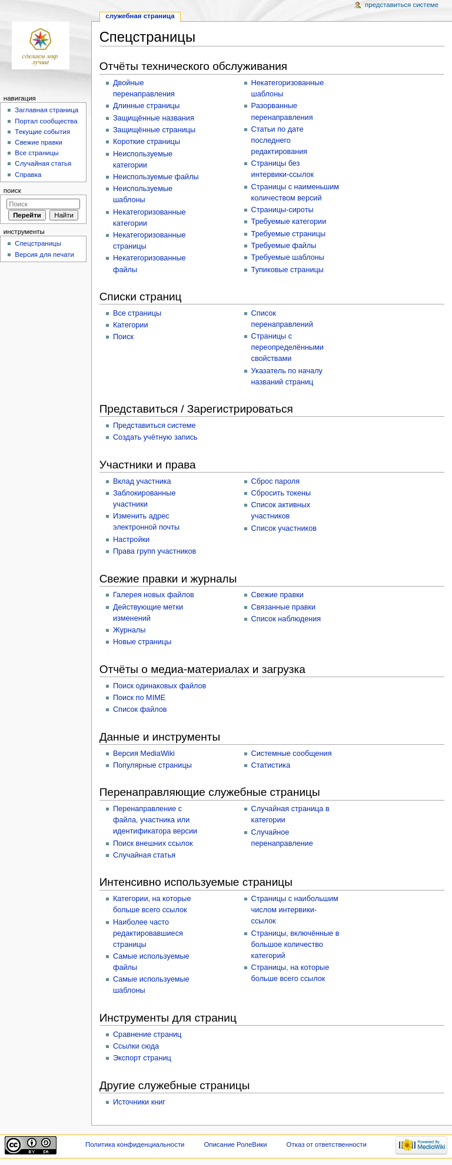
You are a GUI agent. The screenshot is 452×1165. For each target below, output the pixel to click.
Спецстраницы (38, 243)
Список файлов (140, 709)
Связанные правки (283, 607)
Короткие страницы (146, 142)
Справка (28, 174)
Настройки (131, 539)
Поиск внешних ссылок (153, 843)
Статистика (271, 765)
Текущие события (42, 131)
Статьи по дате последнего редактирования (279, 140)
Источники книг (139, 1102)
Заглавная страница (46, 109)
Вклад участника (142, 481)
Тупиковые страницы (287, 270)
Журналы (129, 630)
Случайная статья (144, 855)
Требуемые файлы (284, 246)
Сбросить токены (281, 493)
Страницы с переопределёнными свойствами (287, 347)
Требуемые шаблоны (287, 257)
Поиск (123, 337)
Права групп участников (154, 551)
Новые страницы (142, 642)
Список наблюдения (286, 619)
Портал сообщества (46, 121)
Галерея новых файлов (153, 595)
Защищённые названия (153, 118)
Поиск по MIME (139, 698)
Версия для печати (44, 254)
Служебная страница (139, 15)
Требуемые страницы (288, 234)
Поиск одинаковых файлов (159, 686)
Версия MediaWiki (144, 753)
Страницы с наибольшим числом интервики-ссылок (294, 910)
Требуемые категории (289, 221)
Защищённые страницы (154, 130)
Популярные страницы (152, 765)
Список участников (284, 528)
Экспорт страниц (142, 1058)
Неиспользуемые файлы (156, 177)
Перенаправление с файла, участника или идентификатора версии (155, 820)
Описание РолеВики (235, 1144)
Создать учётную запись (155, 437)
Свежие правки (277, 595)
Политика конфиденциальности (135, 1144)
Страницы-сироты (282, 210)
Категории (130, 325)
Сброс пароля (275, 481)
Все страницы (137, 313)
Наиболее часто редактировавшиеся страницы (148, 933)
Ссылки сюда (136, 1046)
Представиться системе (154, 425)
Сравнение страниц (147, 1034)
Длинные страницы (146, 106)
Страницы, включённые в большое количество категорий (295, 944)
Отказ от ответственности (327, 1144)
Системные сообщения (291, 753)
